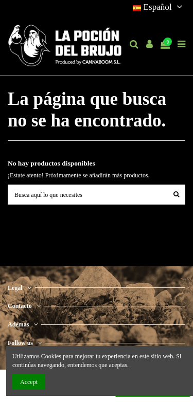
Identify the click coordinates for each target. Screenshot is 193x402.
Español (159, 7)
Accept (29, 382)
